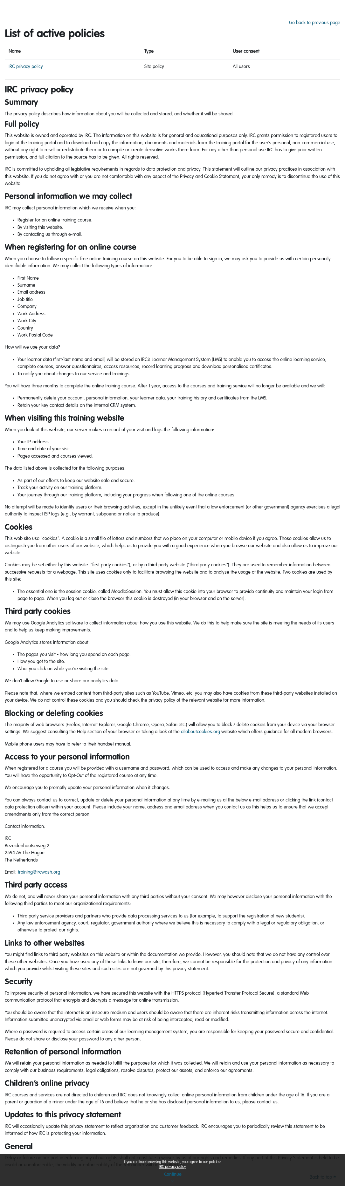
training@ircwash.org (39, 872)
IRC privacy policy (172, 1167)
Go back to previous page (314, 22)
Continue (172, 1174)
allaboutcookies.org (200, 731)
